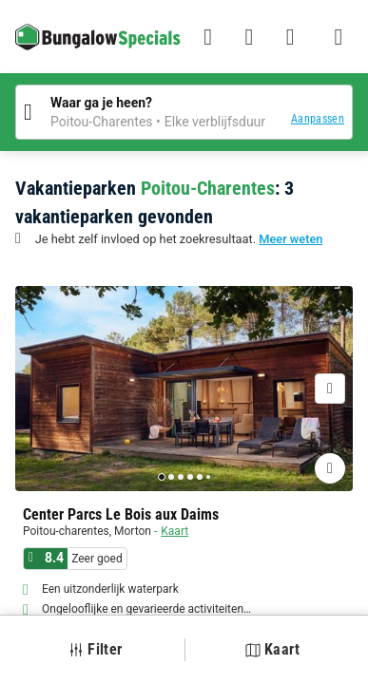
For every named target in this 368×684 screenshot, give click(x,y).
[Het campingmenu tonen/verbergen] (338, 37)
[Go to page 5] (200, 477)
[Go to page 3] (181, 477)
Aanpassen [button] (317, 118)
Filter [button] (95, 649)
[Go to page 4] (190, 477)
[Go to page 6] (208, 477)
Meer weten (290, 239)
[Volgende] (330, 388)
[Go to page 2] (171, 477)
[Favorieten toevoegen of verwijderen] (330, 468)
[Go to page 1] (162, 477)
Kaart (174, 531)
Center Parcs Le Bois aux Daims (121, 514)
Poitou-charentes (66, 531)
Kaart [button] (272, 649)
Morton (132, 531)
